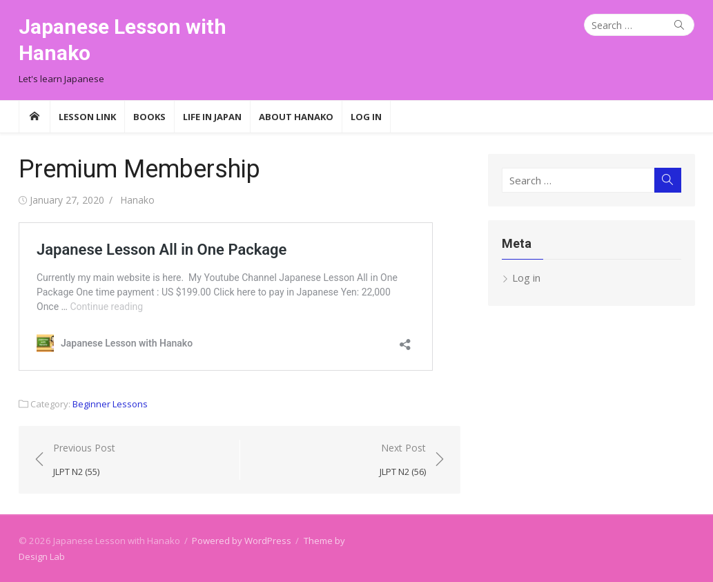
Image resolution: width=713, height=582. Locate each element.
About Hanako (296, 116)
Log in (526, 277)
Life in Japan (212, 116)
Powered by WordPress (241, 540)
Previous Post (84, 460)
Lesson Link (87, 116)
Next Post (403, 460)
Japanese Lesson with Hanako (122, 39)
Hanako (137, 199)
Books (149, 116)
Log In (366, 116)
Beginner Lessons (110, 404)
